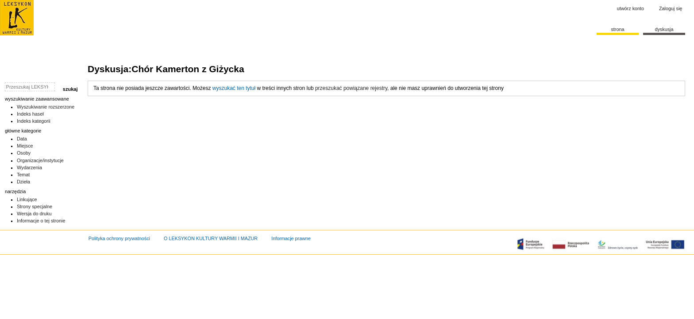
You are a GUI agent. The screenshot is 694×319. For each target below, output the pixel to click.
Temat (23, 174)
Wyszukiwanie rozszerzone (46, 106)
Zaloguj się (670, 8)
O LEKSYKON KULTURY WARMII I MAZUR (211, 238)
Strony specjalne (34, 206)
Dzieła (23, 181)
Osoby (24, 153)
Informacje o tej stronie (41, 220)
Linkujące (27, 199)
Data (22, 138)
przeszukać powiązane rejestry (351, 88)
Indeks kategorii (33, 121)
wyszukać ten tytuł (233, 88)
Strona (617, 29)
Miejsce (25, 145)
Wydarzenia (29, 167)
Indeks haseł (30, 114)
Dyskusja (664, 29)
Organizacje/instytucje (40, 160)
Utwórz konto (630, 8)
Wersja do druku (34, 213)
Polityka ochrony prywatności (119, 238)
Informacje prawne (291, 238)
